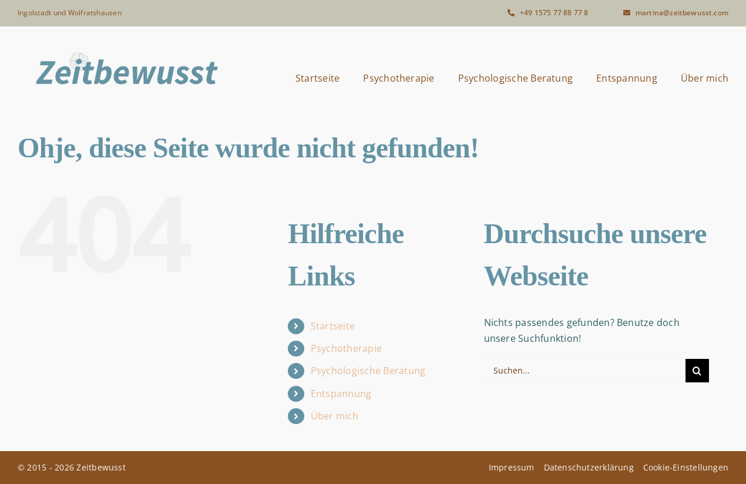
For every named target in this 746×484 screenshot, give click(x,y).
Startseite (333, 326)
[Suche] (697, 370)
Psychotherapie (346, 348)
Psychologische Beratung (368, 370)
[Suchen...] (584, 370)
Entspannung (341, 393)
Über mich (334, 415)
